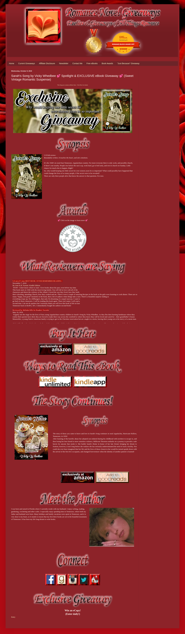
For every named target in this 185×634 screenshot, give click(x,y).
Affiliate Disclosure (47, 63)
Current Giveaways (26, 63)
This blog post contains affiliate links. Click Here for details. (72, 85)
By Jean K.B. (18, 285)
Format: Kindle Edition (31, 285)
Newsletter (63, 63)
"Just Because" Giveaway (128, 63)
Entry (13, 617)
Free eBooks (92, 63)
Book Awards (107, 63)
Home (11, 63)
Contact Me (77, 63)
